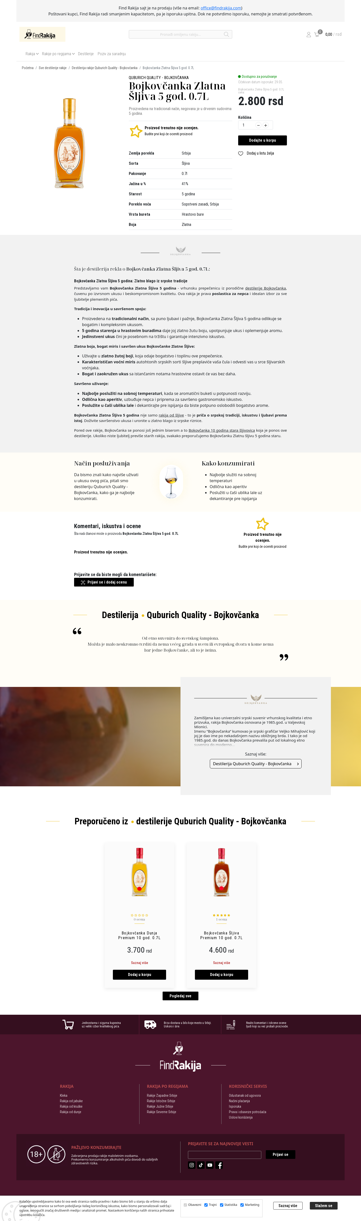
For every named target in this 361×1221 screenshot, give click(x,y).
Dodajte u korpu (262, 140)
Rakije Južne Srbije (160, 1107)
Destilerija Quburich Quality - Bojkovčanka (252, 763)
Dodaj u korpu (139, 974)
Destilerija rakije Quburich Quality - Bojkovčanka (104, 68)
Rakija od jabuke (71, 1102)
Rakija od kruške (71, 1107)
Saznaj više (139, 963)
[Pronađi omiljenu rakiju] (180, 34)
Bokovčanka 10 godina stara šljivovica (222, 430)
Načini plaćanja (239, 1102)
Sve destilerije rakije (53, 68)
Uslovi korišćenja (241, 1118)
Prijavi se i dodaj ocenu (104, 582)
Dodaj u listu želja (256, 153)
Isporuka (235, 1107)
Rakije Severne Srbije (161, 1113)
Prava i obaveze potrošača (247, 1113)
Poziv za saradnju (112, 53)
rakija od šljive (171, 415)
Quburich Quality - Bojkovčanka (159, 77)
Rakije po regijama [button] (56, 53)
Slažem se (323, 1205)
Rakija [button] (30, 53)
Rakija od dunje (70, 1113)
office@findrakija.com (221, 8)
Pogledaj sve (180, 996)
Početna (28, 68)
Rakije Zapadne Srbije (162, 1096)
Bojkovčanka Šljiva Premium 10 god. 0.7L (221, 935)
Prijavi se (280, 1155)
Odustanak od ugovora (245, 1096)
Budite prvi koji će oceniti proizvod (168, 134)
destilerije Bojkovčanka (265, 288)
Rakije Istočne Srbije (161, 1102)
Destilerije (86, 53)
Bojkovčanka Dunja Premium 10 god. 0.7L (139, 935)
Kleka (63, 1096)
